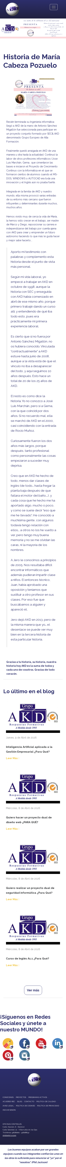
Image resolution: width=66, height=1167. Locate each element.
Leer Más (12, 758)
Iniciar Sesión (9, 1110)
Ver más (33, 990)
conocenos (8, 1097)
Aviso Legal (8, 1106)
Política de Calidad (46, 1101)
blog (19, 1101)
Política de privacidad (48, 1106)
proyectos (21, 1097)
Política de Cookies (25, 1106)
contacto (29, 1101)
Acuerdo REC (9, 1101)
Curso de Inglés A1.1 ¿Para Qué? (27, 958)
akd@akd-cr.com (9, 1135)
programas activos (37, 1097)
